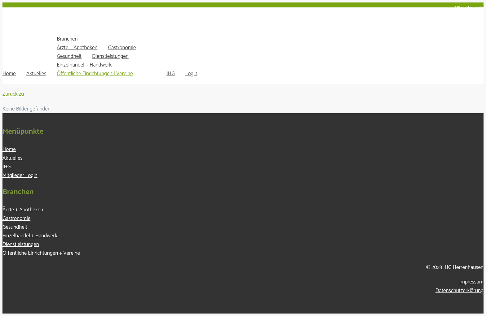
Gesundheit (69, 56)
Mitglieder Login (469, 8)
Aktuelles (36, 73)
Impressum (471, 282)
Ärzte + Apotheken (77, 47)
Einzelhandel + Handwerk (84, 65)
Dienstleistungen (110, 56)
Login (191, 73)
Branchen (67, 39)
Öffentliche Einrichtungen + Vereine (41, 253)
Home (9, 73)
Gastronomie (122, 47)
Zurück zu (13, 94)
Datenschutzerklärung (459, 290)
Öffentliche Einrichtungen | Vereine (95, 73)
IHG (170, 73)
